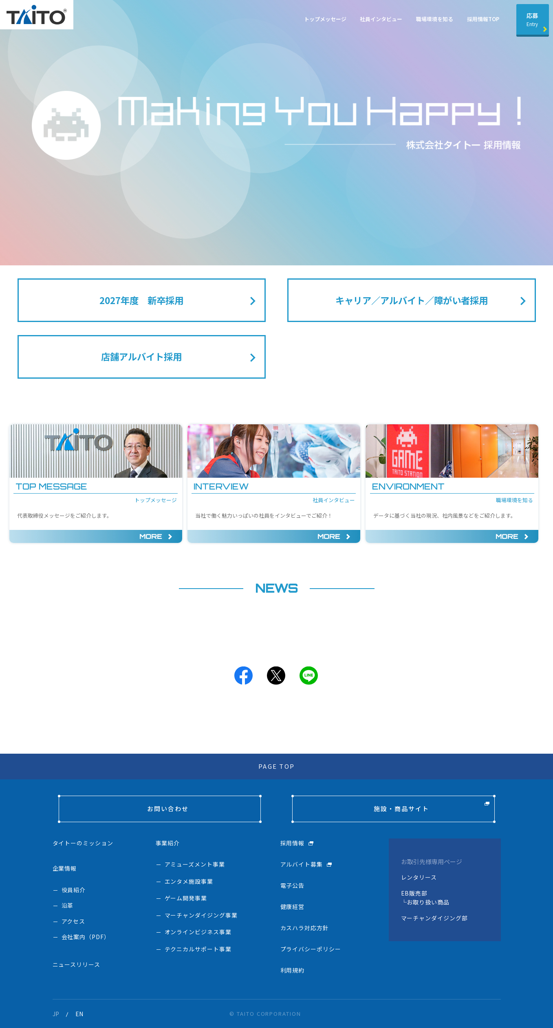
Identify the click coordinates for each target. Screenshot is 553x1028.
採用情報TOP (483, 19)
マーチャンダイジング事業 (201, 915)
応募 (532, 19)
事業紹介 (168, 843)
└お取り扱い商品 (425, 902)
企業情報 (65, 868)
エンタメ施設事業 (189, 881)
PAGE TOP (276, 766)
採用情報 (292, 843)
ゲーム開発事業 (186, 898)
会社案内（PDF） (86, 937)
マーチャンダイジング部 (434, 918)
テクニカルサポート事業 (198, 949)
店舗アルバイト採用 (141, 356)
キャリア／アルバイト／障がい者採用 (411, 300)
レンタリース (419, 877)
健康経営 (292, 906)
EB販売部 (414, 893)
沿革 (68, 905)
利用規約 (292, 970)
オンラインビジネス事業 (198, 932)
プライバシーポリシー (310, 949)
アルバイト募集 (301, 864)
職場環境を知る (434, 19)
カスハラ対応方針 (304, 928)
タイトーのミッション (83, 843)
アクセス (74, 921)
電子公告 (292, 885)
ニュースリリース (77, 964)
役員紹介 (74, 890)
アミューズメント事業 (195, 864)
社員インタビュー (381, 19)
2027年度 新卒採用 (141, 300)
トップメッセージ (325, 19)
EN (79, 1014)
